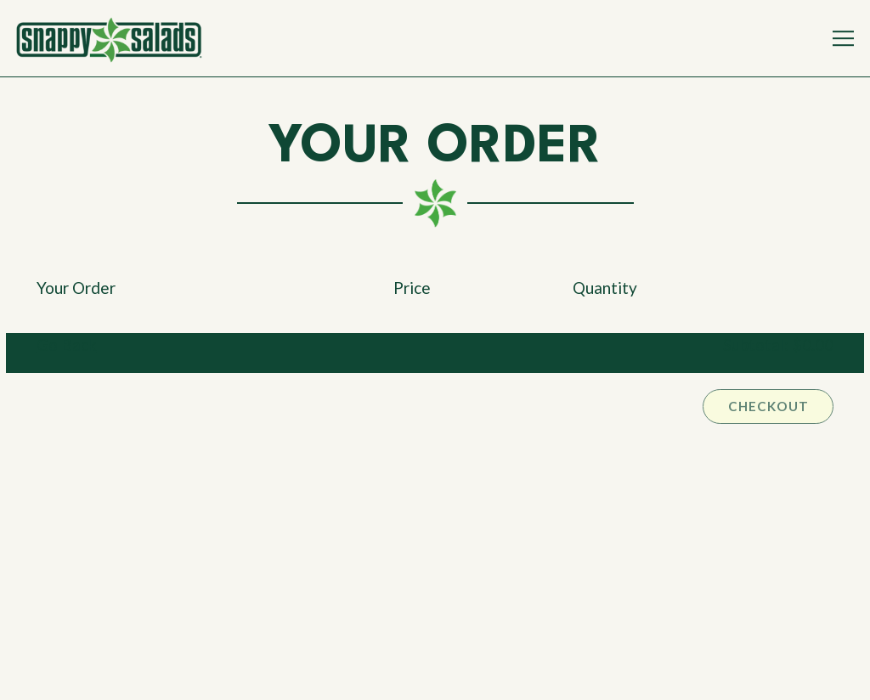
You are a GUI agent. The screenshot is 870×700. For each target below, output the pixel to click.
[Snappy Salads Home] (108, 38)
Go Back (67, 344)
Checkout (768, 406)
